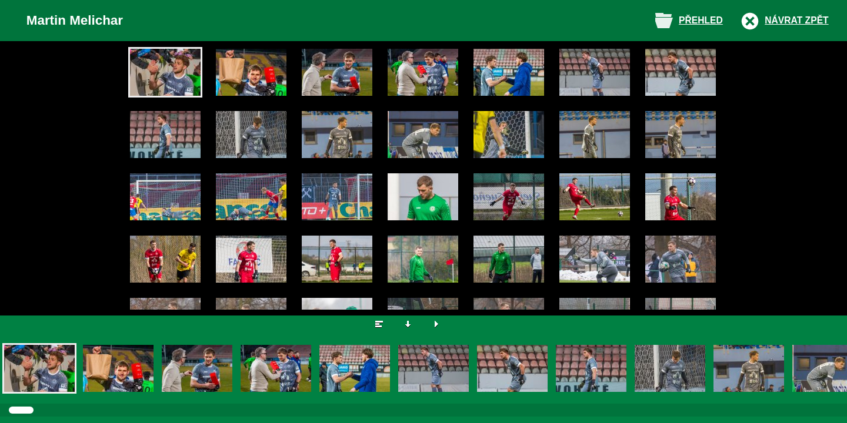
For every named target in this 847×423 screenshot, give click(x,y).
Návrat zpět (796, 20)
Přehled (701, 20)
